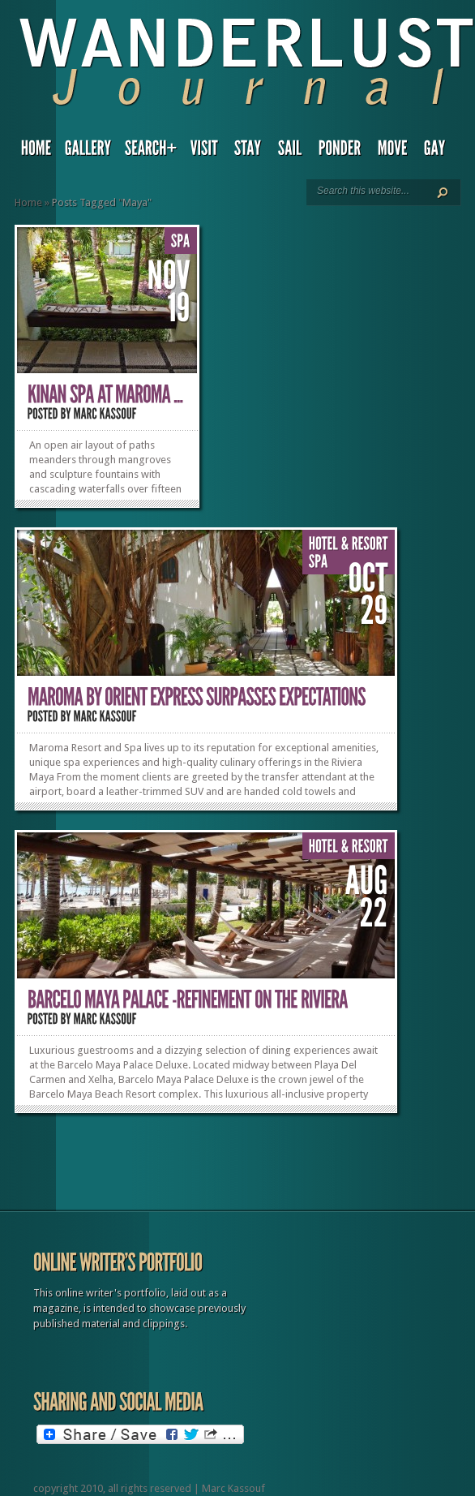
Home (28, 202)
